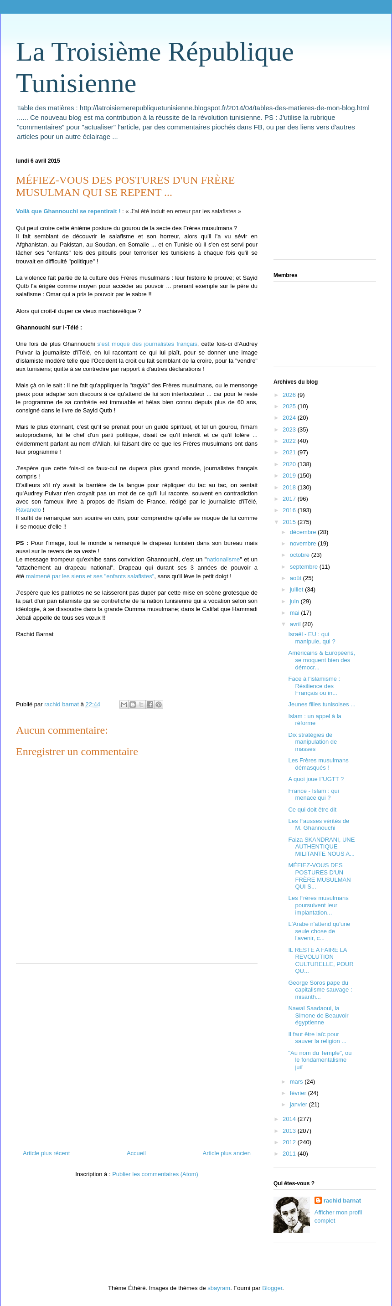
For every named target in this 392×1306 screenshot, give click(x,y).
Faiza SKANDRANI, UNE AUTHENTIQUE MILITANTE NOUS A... (321, 846)
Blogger (272, 1288)
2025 (290, 406)
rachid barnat (342, 1200)
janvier (299, 1104)
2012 (290, 1142)
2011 (290, 1153)
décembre (304, 532)
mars (297, 1081)
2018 (290, 487)
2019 (290, 475)
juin (295, 601)
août (296, 578)
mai (295, 612)
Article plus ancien (227, 1153)
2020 (290, 464)
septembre (305, 566)
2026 (290, 394)
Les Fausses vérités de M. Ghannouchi (318, 825)
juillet (297, 589)
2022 (290, 440)
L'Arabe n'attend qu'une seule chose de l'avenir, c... (319, 930)
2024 (290, 417)
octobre (300, 554)
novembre (304, 543)
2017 (290, 498)
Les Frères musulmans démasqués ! (318, 764)
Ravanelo (28, 509)
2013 (290, 1130)
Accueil (136, 1153)
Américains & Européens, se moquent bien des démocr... (321, 659)
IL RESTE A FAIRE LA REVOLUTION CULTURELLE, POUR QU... (320, 960)
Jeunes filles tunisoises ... (321, 704)
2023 (290, 429)
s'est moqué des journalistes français (147, 343)
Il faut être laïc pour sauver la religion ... (317, 1038)
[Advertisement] (137, 1053)
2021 (290, 452)
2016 (290, 510)
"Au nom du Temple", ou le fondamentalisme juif (319, 1059)
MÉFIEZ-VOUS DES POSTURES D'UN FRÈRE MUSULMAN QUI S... (319, 876)
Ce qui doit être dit (312, 809)
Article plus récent (46, 1153)
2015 (290, 522)
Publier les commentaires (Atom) (155, 1174)
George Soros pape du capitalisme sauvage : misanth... (320, 989)
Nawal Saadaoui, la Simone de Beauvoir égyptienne (318, 1015)
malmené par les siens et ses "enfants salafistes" (90, 576)
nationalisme (223, 559)
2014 (290, 1119)
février (299, 1093)
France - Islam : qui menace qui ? (313, 794)
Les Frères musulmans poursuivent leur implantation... (318, 905)
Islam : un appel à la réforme (314, 720)
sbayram (218, 1288)
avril (296, 624)
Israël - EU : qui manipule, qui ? (311, 638)
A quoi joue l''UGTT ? (316, 779)
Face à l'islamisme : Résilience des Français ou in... (314, 685)
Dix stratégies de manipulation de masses (312, 741)
